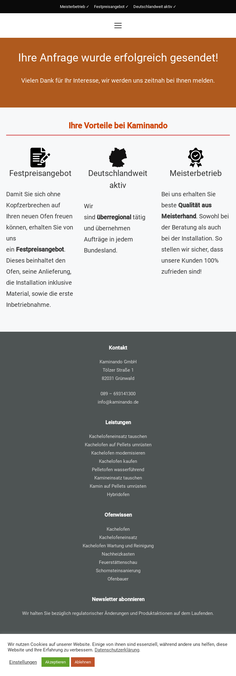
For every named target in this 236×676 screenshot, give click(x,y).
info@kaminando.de (118, 402)
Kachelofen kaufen (118, 461)
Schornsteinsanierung (118, 570)
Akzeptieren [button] (55, 662)
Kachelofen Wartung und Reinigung (118, 546)
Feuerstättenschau (118, 562)
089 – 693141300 (118, 394)
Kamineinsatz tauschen (118, 478)
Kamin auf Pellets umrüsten (118, 486)
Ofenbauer (118, 579)
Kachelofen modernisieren (118, 453)
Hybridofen (118, 494)
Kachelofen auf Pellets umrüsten (118, 444)
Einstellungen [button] (23, 662)
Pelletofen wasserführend (118, 469)
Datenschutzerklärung (117, 650)
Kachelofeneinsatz (118, 537)
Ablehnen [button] (83, 662)
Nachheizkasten (118, 554)
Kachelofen (118, 529)
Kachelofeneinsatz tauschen (118, 436)
